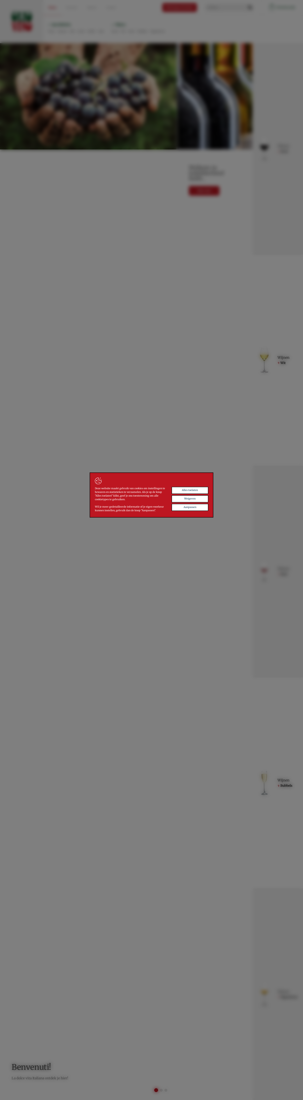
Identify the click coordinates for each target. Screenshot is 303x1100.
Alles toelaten (190, 512)
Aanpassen (190, 529)
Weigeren (190, 520)
